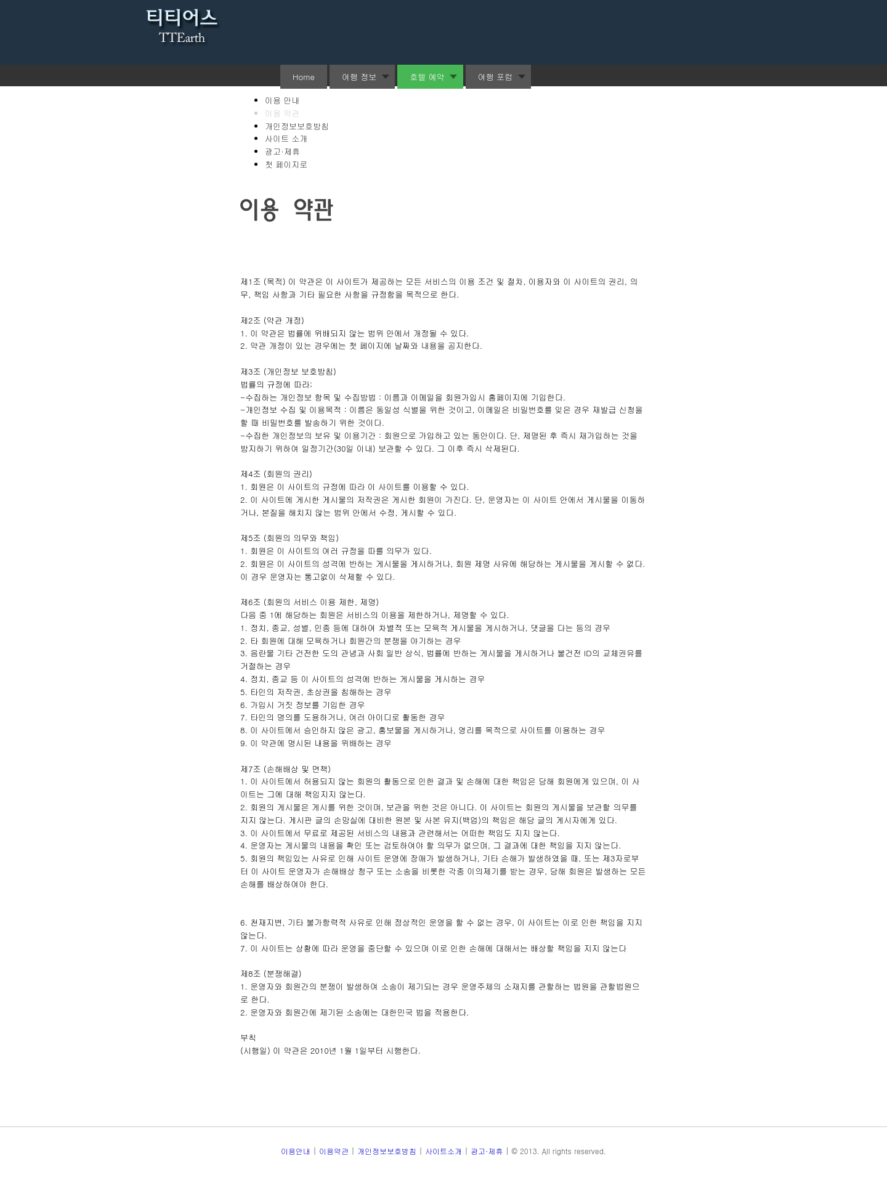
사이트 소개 (286, 138)
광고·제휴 (282, 151)
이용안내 (295, 1151)
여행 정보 (359, 77)
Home (304, 77)
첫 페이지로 (286, 164)
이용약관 (334, 1151)
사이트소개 (443, 1151)
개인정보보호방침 (297, 126)
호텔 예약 (427, 77)
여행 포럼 (495, 77)
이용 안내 (282, 100)
